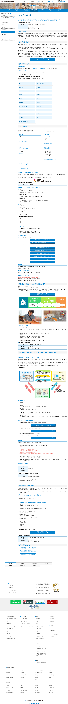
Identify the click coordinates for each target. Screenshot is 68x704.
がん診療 (8, 670)
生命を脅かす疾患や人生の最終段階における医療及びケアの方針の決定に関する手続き (41, 642)
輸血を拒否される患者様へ (25, 613)
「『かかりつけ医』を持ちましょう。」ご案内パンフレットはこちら (42, 59)
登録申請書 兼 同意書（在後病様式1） (43, 411)
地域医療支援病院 (38, 616)
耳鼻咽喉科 (22, 667)
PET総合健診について (39, 623)
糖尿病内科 (8, 660)
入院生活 (22, 608)
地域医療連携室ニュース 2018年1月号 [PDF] (28, 539)
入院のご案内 (25, 10)
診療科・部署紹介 (34, 10)
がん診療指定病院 (38, 618)
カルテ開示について (39, 631)
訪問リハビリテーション (6, 39)
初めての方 (8, 608)
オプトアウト (52, 699)
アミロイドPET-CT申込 (6, 36)
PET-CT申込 (4, 34)
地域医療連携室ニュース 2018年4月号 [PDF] (28, 536)
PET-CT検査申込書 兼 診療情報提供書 (42, 225)
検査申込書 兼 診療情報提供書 (42, 233)
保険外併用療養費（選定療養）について (12, 606)
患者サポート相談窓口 (10, 623)
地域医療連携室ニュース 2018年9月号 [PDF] (28, 533)
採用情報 (31, 1)
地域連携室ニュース (54, 20)
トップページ (34, 602)
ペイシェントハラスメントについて (41, 638)
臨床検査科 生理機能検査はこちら (50, 145)
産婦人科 (36, 665)
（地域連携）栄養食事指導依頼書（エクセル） (42, 242)
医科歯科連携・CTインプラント (11, 680)
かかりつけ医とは (28, 19)
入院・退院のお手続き (24, 606)
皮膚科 (50, 665)
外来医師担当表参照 (62, 1)
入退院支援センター (5, 24)
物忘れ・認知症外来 (10, 665)
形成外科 (36, 667)
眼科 (7, 667)
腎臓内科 (22, 660)
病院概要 (37, 611)
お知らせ (51, 615)
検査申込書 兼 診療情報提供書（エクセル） (42, 236)
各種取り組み (38, 633)
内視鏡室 (3, 15)
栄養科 (22, 675)
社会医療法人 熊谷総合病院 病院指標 (41, 650)
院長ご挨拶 (37, 608)
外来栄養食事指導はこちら (23, 154)
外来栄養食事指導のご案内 (45, 20)
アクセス (22, 1)
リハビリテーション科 (10, 675)
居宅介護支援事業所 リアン (13, 578)
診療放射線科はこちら (48, 129)
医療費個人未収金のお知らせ (40, 626)
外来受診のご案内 (17, 10)
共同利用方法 (42, 19)
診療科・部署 (6, 13)
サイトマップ (15, 699)
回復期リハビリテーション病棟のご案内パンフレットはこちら (42, 280)
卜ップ (9, 10)
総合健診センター (11, 573)
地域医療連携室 (37, 680)
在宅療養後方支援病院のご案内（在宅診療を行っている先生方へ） (28, 20)
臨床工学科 (36, 675)
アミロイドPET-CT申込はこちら (24, 127)
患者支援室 (4, 29)
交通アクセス (8, 621)
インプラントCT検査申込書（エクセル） (42, 248)
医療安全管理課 (51, 675)
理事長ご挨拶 (38, 606)
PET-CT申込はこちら (23, 125)
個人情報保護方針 (53, 618)
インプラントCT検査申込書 (42, 245)
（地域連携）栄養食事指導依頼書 (42, 239)
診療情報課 (22, 677)
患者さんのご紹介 (35, 19)
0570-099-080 (52, 1)
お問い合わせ (40, 1)
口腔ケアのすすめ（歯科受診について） (27, 611)
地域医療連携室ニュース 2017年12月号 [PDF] (28, 540)
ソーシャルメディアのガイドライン (55, 622)
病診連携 (3, 27)
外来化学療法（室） (24, 662)
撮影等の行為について (39, 628)
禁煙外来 (50, 660)
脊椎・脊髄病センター (52, 662)
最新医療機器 (38, 621)
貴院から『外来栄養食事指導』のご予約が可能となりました (42, 518)
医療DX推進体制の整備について (11, 626)
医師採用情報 (52, 606)
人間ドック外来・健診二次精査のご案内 (12, 618)
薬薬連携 (22, 680)
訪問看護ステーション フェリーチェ (14, 575)
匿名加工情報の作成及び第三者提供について (56, 620)
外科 (7, 662)
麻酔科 (50, 667)
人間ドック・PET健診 (5, 17)
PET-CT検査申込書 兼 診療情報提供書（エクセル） (42, 228)
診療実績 (59, 10)
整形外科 (36, 662)
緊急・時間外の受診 (9, 613)
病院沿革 (37, 613)
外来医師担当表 (9, 611)
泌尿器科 (22, 665)
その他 (51, 613)
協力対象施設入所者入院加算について (41, 636)
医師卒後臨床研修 (53, 608)
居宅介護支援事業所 (5, 22)
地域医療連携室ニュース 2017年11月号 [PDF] (28, 542)
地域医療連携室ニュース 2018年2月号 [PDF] (28, 537)
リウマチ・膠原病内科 (38, 660)
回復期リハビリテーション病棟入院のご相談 (53, 19)
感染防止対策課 (9, 677)
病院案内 (42, 10)
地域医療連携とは (21, 19)
